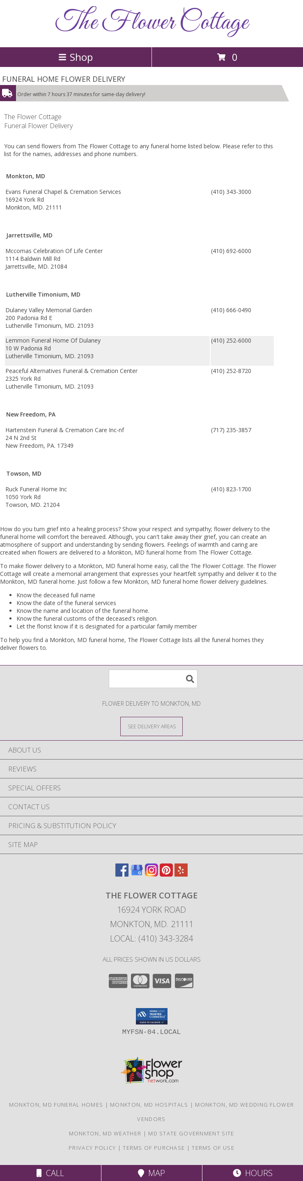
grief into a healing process (82, 529)
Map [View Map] (151, 1173)
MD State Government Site (191, 1133)
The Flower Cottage (151, 22)
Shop (75, 57)
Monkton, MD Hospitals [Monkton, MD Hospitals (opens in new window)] (149, 1104)
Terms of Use (213, 1147)
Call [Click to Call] (50, 1173)
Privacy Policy (92, 1147)
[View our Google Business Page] (136, 874)
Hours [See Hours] (253, 1173)
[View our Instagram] (151, 874)
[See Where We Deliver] (151, 726)
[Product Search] (153, 679)
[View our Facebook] (122, 874)
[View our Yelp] (181, 874)
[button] (152, 1016)
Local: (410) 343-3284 (151, 938)
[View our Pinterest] (166, 874)
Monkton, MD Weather (105, 1133)
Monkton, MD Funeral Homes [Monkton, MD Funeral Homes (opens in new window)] (56, 1104)
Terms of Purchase (154, 1147)
